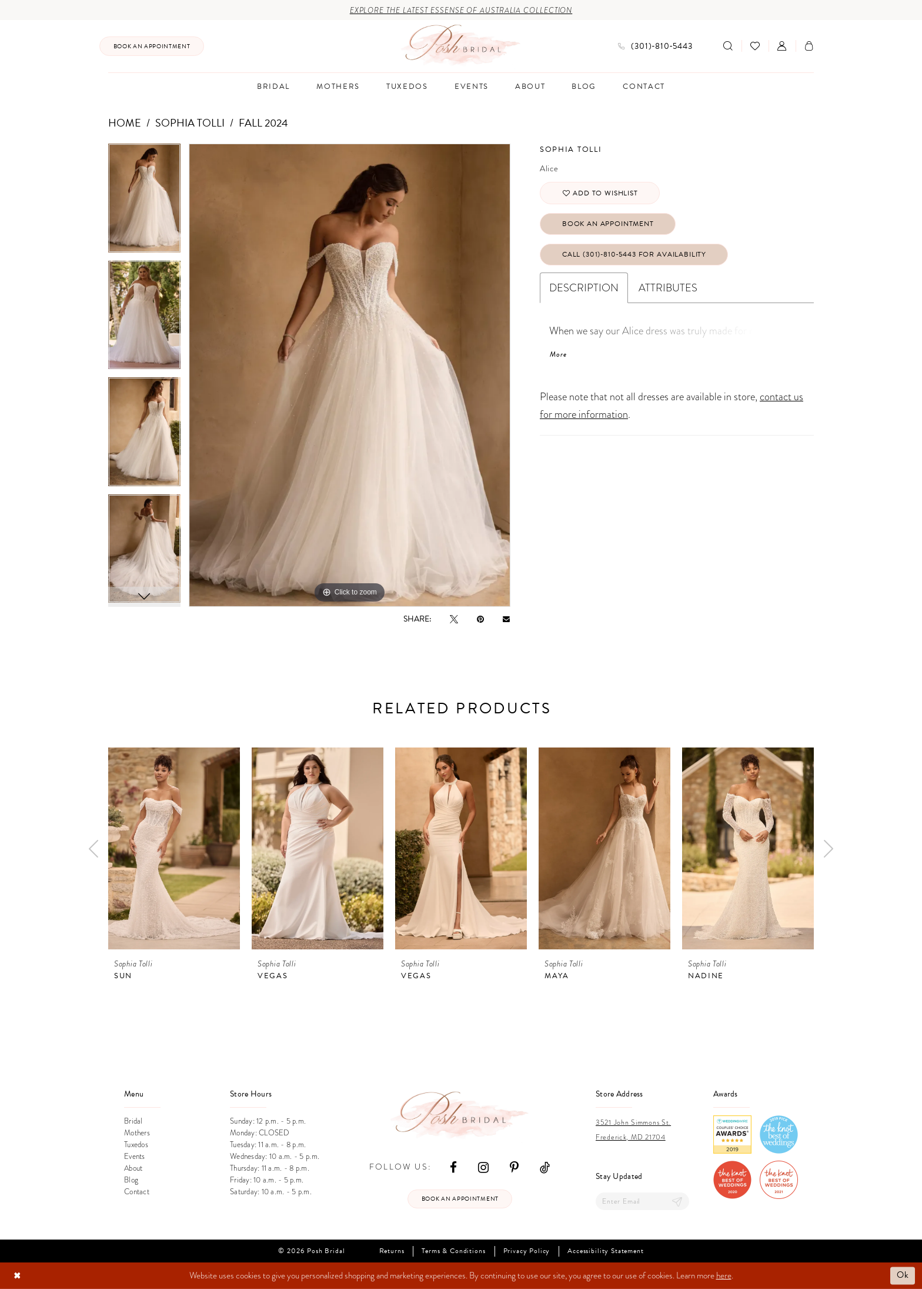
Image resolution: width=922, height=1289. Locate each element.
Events (134, 1156)
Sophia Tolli (190, 123)
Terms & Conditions (453, 1251)
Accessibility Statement (605, 1251)
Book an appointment (460, 1198)
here (723, 1275)
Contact (136, 1192)
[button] (782, 46)
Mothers (137, 1133)
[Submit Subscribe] (677, 1201)
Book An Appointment (608, 223)
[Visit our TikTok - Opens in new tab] (544, 1167)
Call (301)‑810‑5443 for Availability (634, 254)
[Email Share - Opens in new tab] (506, 618)
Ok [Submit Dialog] (903, 1275)
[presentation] (174, 848)
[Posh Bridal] (461, 46)
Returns (392, 1251)
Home (124, 123)
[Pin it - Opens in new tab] (480, 619)
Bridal (133, 1121)
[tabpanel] (144, 202)
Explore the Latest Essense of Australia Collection (461, 10)
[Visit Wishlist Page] (755, 46)
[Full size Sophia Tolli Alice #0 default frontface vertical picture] (349, 375)
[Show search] (727, 46)
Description (584, 287)
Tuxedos (136, 1144)
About (133, 1168)
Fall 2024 (263, 123)
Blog (131, 1180)
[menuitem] (151, 46)
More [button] (558, 354)
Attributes (668, 287)
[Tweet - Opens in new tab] (454, 619)
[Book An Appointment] (151, 46)
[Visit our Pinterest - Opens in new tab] (514, 1167)
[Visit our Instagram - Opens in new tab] (483, 1167)
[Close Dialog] (17, 1275)
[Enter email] (642, 1201)
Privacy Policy (526, 1251)
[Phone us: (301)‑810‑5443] (655, 46)
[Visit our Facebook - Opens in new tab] (453, 1167)
